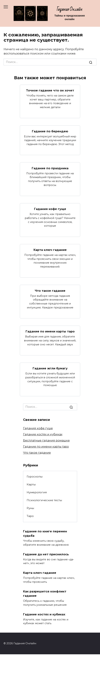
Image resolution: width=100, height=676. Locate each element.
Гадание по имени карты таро (50, 331)
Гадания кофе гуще (50, 209)
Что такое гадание (50, 290)
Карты (31, 484)
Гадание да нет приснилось (46, 554)
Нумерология (37, 492)
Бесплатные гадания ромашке (46, 440)
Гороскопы (35, 476)
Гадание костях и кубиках (42, 434)
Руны (30, 508)
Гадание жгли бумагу (50, 368)
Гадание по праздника (50, 168)
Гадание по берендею (50, 131)
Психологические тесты (44, 500)
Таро (30, 516)
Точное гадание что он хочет (50, 90)
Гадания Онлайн (69, 9)
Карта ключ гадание (50, 250)
